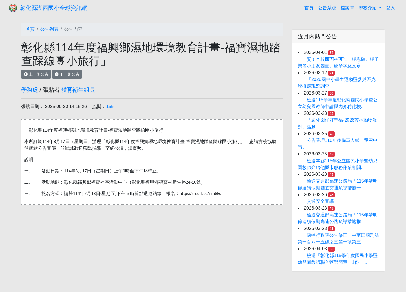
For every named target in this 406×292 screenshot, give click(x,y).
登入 (390, 7)
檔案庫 (347, 7)
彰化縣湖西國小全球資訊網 (54, 8)
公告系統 (327, 7)
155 (110, 106)
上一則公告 (36, 74)
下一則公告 (67, 74)
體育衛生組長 (78, 90)
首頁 (310, 7)
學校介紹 (368, 7)
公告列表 (49, 29)
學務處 (29, 90)
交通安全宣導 (320, 201)
